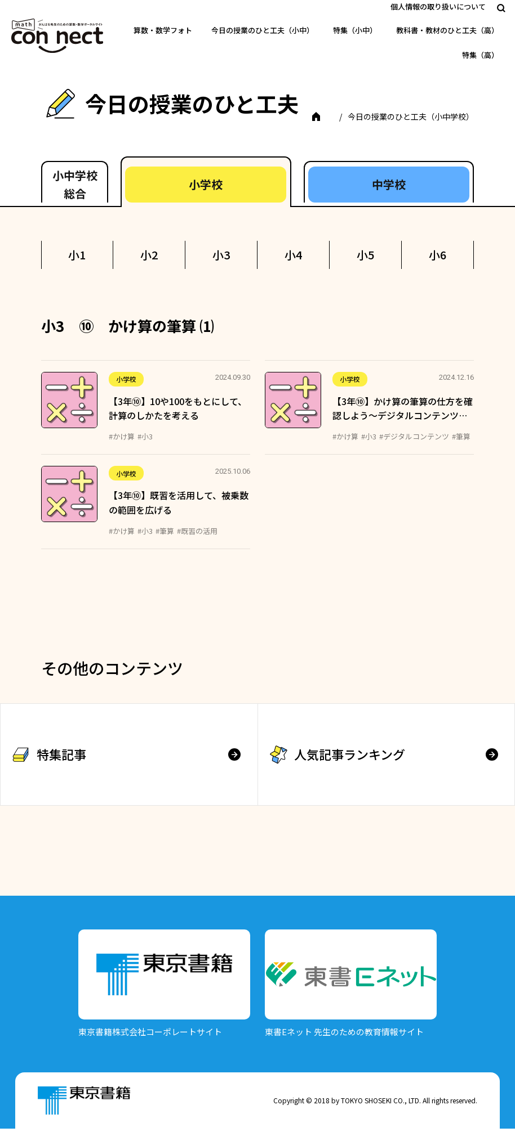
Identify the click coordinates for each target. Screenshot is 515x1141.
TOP (69, 128)
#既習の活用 (197, 543)
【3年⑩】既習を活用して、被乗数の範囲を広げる (178, 515)
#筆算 (461, 448)
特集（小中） (355, 30)
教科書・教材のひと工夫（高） (447, 30)
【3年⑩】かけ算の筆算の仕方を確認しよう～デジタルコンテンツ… (402, 421)
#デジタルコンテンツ (414, 448)
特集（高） (480, 55)
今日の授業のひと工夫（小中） (262, 30)
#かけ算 (122, 448)
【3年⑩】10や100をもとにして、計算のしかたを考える (178, 421)
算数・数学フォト (163, 30)
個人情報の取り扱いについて (438, 6)
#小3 (145, 448)
